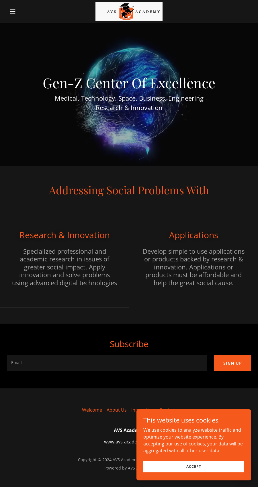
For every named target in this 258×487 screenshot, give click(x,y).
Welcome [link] (92, 410)
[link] (129, 11)
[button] (25, 11)
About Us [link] (117, 410)
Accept (193, 466)
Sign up (232, 363)
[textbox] (107, 363)
